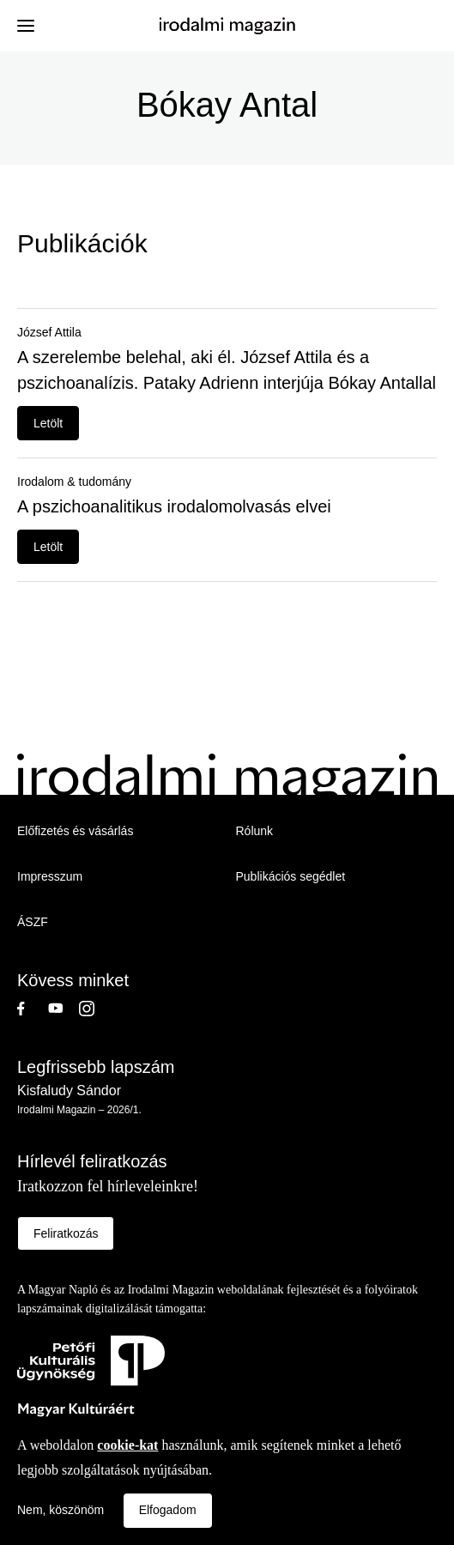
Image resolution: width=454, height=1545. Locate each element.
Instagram (94, 1008)
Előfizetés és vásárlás (75, 831)
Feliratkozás (65, 1233)
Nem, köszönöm (60, 1510)
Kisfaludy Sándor (69, 1090)
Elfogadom (168, 1510)
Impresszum (49, 876)
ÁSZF (32, 922)
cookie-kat (127, 1445)
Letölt (48, 423)
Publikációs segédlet (291, 876)
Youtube (63, 1008)
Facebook (32, 1008)
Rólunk (255, 831)
